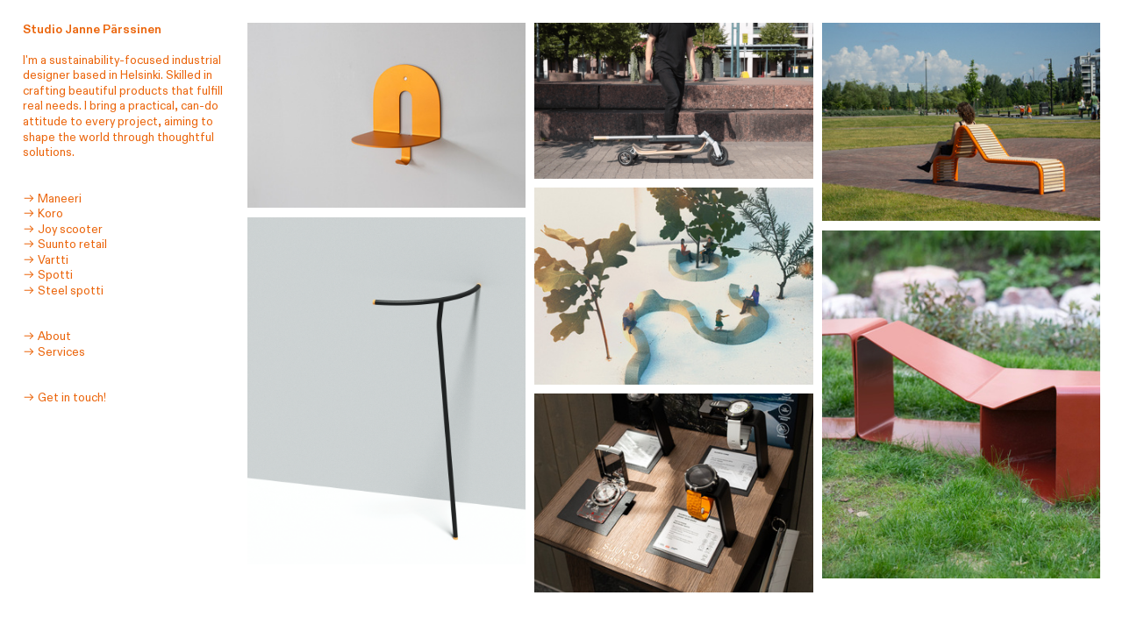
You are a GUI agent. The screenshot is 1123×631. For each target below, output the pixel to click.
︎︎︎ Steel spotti (63, 291)
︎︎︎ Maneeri (52, 199)
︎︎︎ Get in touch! (64, 398)
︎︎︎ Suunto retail (65, 244)
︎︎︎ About (47, 336)
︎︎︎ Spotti (48, 275)
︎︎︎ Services (54, 352)
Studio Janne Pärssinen (92, 30)
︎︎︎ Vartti (45, 260)
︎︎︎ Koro (43, 214)
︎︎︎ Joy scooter (63, 230)
